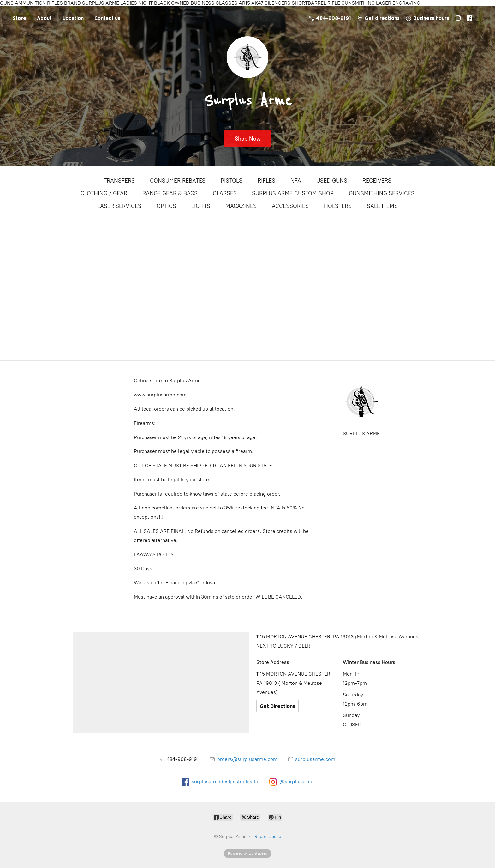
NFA (295, 180)
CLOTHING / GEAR (104, 193)
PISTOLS (231, 180)
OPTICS (166, 205)
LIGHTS (200, 205)
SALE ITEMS (382, 205)
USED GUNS (331, 180)
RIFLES (266, 180)
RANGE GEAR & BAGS (170, 193)
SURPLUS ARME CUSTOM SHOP (293, 193)
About (44, 18)
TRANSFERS (119, 180)
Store (19, 18)
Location (73, 18)
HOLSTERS (338, 205)
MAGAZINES (241, 205)
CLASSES (225, 193)
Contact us (107, 18)
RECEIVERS (376, 180)
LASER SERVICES (119, 205)
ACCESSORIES (290, 205)
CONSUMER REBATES (178, 180)
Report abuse (267, 836)
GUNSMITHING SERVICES (381, 193)
